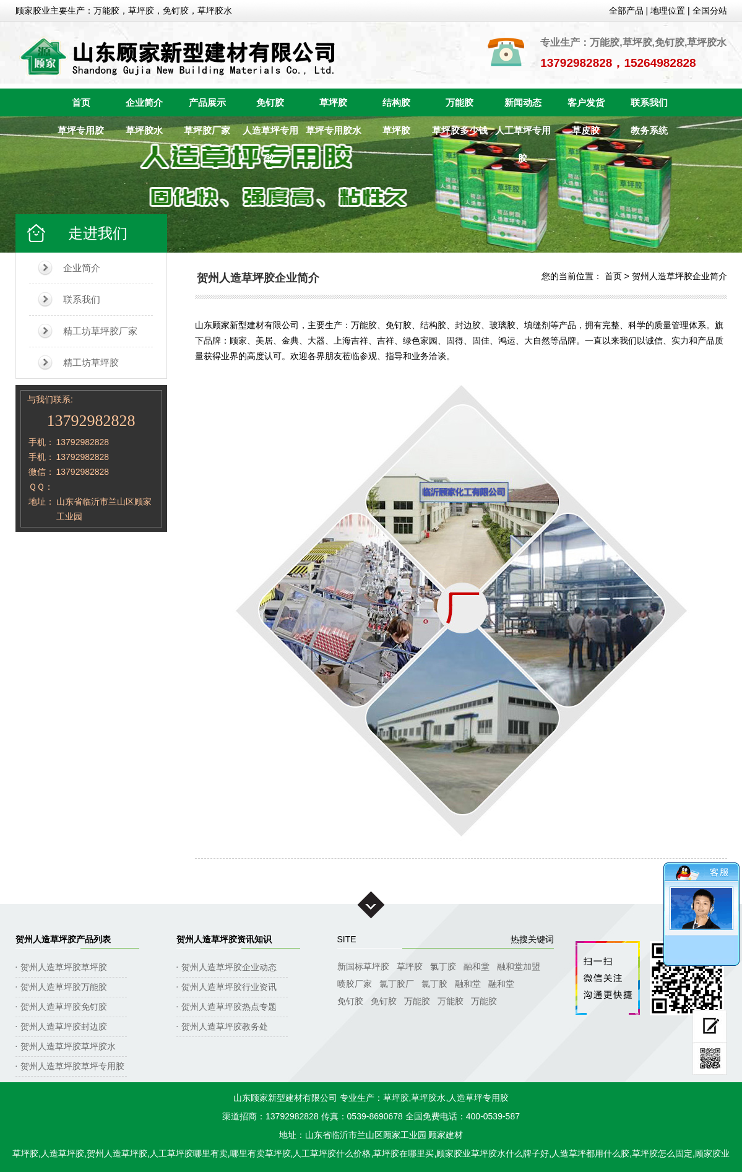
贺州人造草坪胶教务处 (224, 1026)
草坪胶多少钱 (460, 130)
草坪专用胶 (81, 130)
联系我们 (649, 102)
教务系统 (649, 130)
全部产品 (626, 10)
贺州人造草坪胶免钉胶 (63, 1007)
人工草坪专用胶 (523, 134)
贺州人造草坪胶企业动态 (229, 967)
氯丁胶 (443, 966)
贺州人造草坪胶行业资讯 (229, 987)
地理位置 (667, 10)
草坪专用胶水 (333, 130)
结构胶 (396, 102)
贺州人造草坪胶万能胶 (63, 987)
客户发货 (586, 102)
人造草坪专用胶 (270, 134)
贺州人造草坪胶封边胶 (63, 1026)
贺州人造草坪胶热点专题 (229, 1007)
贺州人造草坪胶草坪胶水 (68, 1046)
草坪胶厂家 (207, 130)
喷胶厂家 (354, 984)
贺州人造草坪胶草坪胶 (63, 967)
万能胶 (459, 102)
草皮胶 (586, 130)
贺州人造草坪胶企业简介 (679, 276)
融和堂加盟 (518, 966)
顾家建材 (445, 1135)
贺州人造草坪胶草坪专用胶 (72, 1066)
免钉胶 (270, 102)
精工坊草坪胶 (91, 362)
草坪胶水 (144, 130)
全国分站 (709, 10)
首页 (81, 102)
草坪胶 (333, 102)
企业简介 (144, 102)
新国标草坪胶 (363, 966)
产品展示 (207, 102)
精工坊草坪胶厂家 (100, 331)
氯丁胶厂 (396, 984)
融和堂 (477, 966)
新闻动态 (522, 102)
